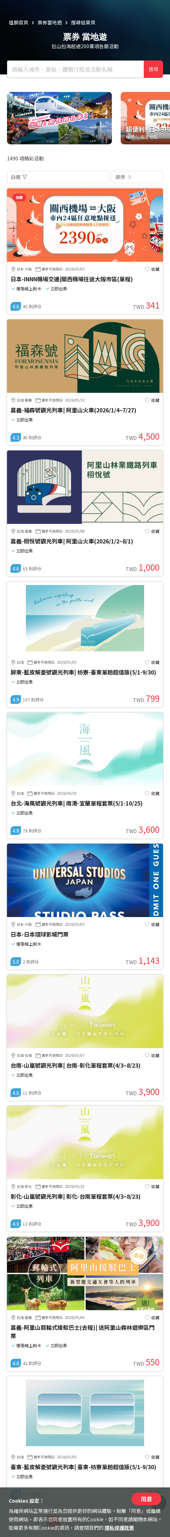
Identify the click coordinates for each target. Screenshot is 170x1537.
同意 (146, 1499)
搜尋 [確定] (153, 69)
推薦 (19, 197)
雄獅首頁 (18, 22)
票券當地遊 (49, 22)
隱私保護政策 (119, 1527)
